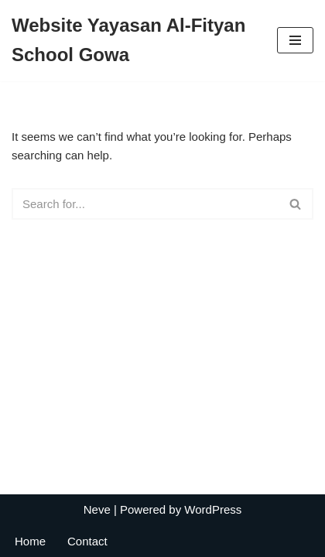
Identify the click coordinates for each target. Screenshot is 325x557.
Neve (97, 509)
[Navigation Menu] (295, 40)
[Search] (145, 204)
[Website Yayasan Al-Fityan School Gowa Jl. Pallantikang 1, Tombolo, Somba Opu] (133, 40)
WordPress (212, 509)
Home (30, 541)
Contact (87, 541)
